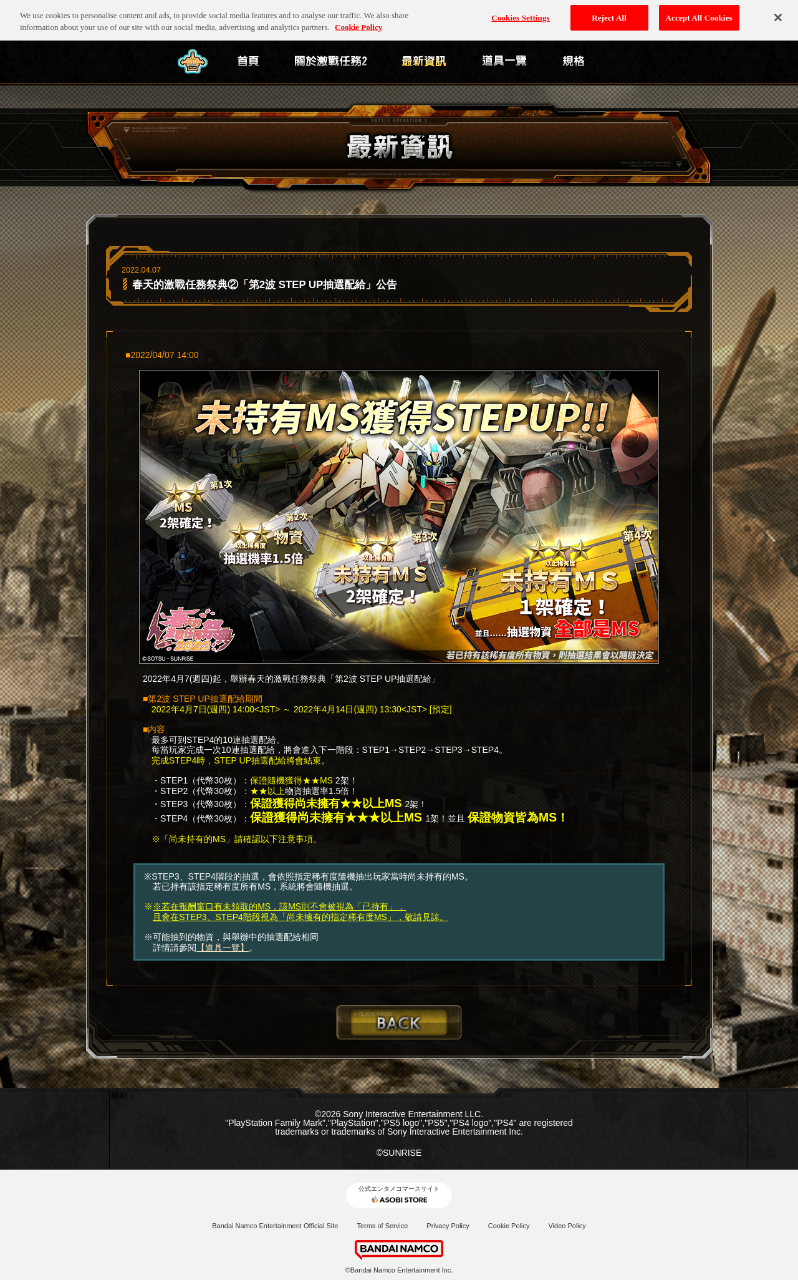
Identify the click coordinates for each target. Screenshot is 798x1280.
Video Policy (566, 1225)
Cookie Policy (509, 1225)
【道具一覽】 (222, 948)
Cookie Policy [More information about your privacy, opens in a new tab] (358, 23)
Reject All (609, 13)
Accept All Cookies (699, 13)
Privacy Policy (447, 1225)
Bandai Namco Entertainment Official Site (275, 1225)
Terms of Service (382, 1225)
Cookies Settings (520, 13)
